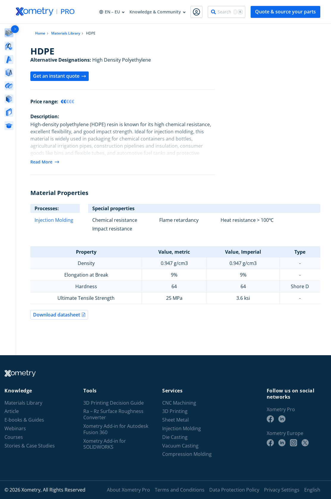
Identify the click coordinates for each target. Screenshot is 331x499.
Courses (13, 437)
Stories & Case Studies (29, 446)
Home (40, 33)
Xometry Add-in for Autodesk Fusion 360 (115, 429)
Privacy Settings (281, 489)
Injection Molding (54, 220)
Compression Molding (187, 454)
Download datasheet (59, 314)
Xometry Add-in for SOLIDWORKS (104, 444)
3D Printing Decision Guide (113, 403)
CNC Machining (179, 403)
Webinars (15, 428)
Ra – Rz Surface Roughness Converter (113, 414)
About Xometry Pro (128, 489)
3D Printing (175, 411)
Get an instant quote (59, 76)
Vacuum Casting (180, 446)
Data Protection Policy (234, 489)
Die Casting (175, 437)
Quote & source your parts (285, 11)
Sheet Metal (175, 420)
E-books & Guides (24, 420)
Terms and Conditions (179, 489)
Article (11, 411)
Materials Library (65, 33)
